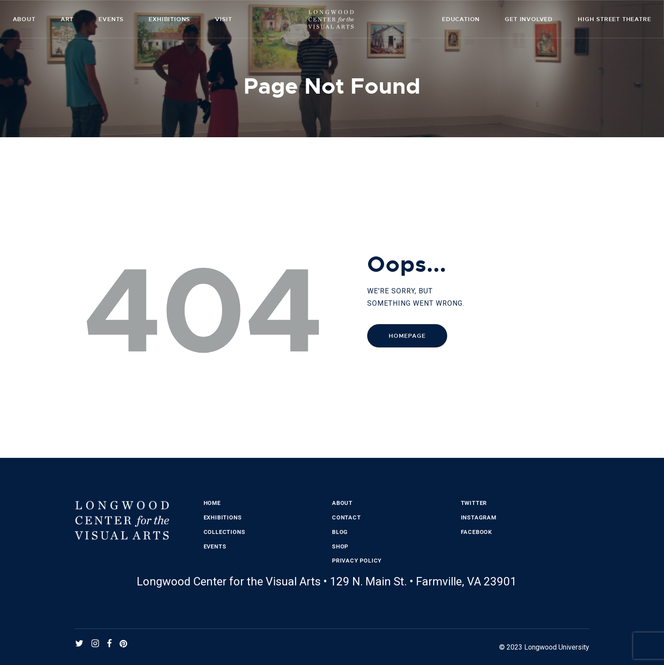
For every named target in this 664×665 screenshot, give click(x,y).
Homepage (407, 336)
